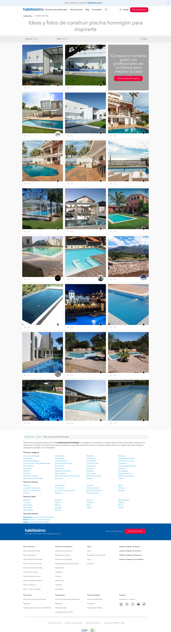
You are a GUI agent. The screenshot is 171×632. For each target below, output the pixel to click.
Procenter (90, 563)
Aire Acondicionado (31, 456)
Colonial (90, 503)
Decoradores (28, 466)
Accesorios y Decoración (65, 490)
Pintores (26, 473)
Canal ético (91, 603)
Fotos (89, 559)
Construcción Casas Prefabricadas (36, 463)
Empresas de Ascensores (64, 551)
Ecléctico (58, 500)
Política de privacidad (73, 623)
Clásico (58, 503)
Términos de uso (55, 623)
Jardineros (59, 468)
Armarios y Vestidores (32, 490)
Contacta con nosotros (127, 599)
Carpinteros (91, 461)
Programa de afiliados (95, 608)
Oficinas (121, 488)
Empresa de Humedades (63, 559)
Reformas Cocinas (30, 476)
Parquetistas (123, 471)
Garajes (121, 490)
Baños (120, 485)
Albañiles (90, 456)
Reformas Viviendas (126, 476)
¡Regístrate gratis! (95, 3)
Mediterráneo (123, 500)
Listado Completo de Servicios (130, 551)
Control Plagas (92, 463)
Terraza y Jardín (93, 488)
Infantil (89, 508)
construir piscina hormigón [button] (38, 517)
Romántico (27, 508)
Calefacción (91, 458)
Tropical (26, 503)
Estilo (59, 39)
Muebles (90, 471)
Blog (89, 551)
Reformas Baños (124, 473)
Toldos (120, 478)
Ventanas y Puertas (94, 490)
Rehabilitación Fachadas (33, 478)
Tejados (90, 478)
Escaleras (58, 493)
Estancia (28, 39)
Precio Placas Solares (30, 572)
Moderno (27, 500)
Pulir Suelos (91, 473)
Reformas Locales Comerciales (67, 476)
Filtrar (145, 39)
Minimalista (27, 505)
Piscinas (26, 493)
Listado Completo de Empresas (130, 555)
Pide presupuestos (139, 10)
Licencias (90, 468)
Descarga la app (61, 608)
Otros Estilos (28, 510)
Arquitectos (27, 458)
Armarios (122, 456)
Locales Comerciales (31, 488)
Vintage (58, 508)
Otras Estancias (93, 493)
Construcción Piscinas (63, 463)
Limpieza (121, 468)
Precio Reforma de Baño (31, 551)
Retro (89, 505)
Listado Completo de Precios (129, 546)
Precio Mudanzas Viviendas (32, 559)
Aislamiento (59, 456)
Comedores (59, 488)
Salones (26, 485)
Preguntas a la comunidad (96, 555)
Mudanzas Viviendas (63, 471)
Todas (35, 39)
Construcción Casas (126, 461)
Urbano (121, 503)
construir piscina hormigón (36, 520)
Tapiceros (59, 478)
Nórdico (58, 510)
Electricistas (59, 466)
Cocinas (90, 485)
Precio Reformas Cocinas (32, 576)
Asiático (90, 500)
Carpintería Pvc (61, 461)
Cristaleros (122, 463)
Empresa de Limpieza (62, 555)
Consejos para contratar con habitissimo (37, 608)
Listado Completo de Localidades (131, 559)
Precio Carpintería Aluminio (33, 580)
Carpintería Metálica (31, 461)
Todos (65, 39)
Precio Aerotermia (29, 555)
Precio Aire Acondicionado (32, 568)
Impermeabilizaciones (127, 466)
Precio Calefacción (29, 585)
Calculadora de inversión (64, 612)
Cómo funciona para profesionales (67, 599)
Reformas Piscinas (94, 476)
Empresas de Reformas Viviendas (66, 563)
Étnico (120, 505)
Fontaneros (91, 466)
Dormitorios (60, 485)
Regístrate (26, 603)
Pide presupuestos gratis (128, 78)
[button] (25, 88)
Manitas (26, 471)
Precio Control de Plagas (32, 589)
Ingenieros (27, 468)
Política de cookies (93, 623)
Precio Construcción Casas (32, 563)
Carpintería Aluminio (126, 458)
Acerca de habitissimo (95, 599)
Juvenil (121, 508)
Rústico (58, 505)
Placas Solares (60, 473)
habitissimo (27, 16)
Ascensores (59, 458)
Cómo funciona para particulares (34, 599)
